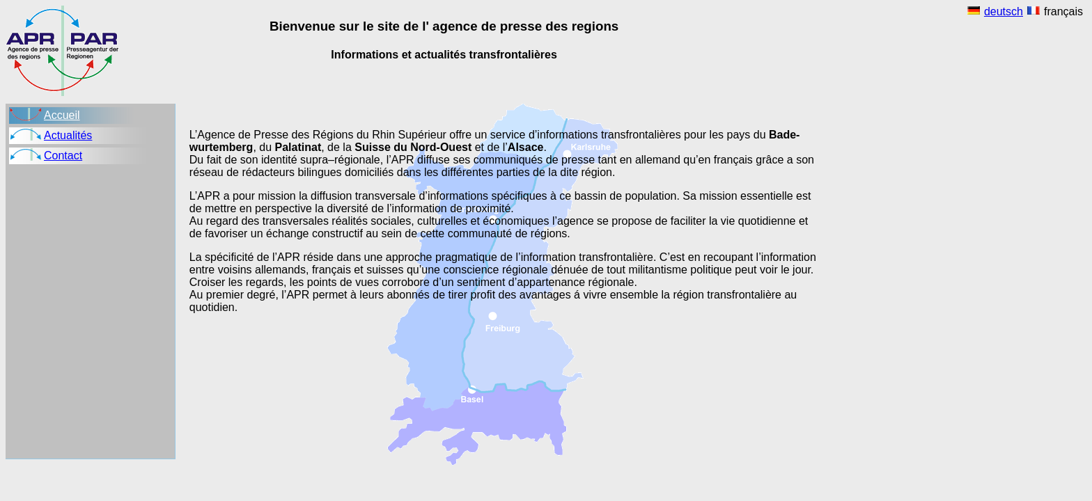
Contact (63, 155)
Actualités (68, 135)
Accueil (62, 115)
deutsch (1003, 11)
